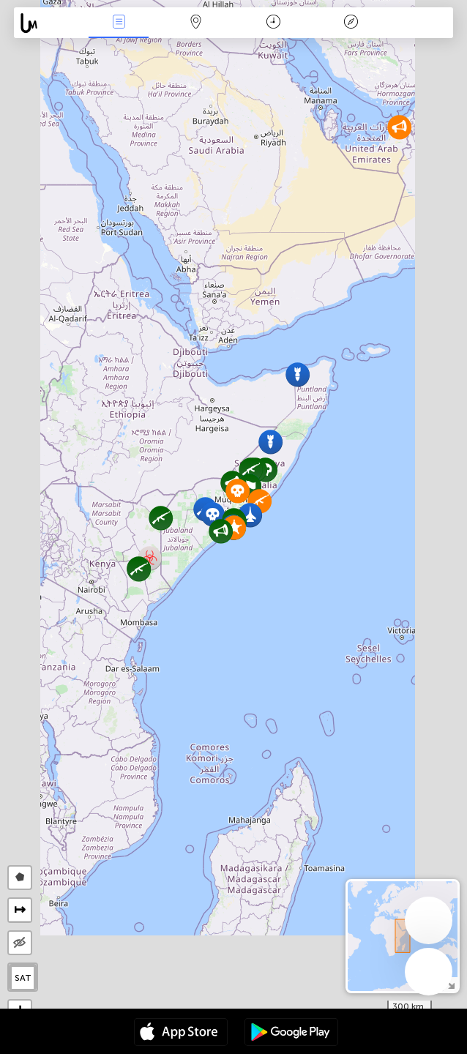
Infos (118, 23)
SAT (23, 978)
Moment (273, 23)
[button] (160, 518)
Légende (351, 23)
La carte (196, 23)
